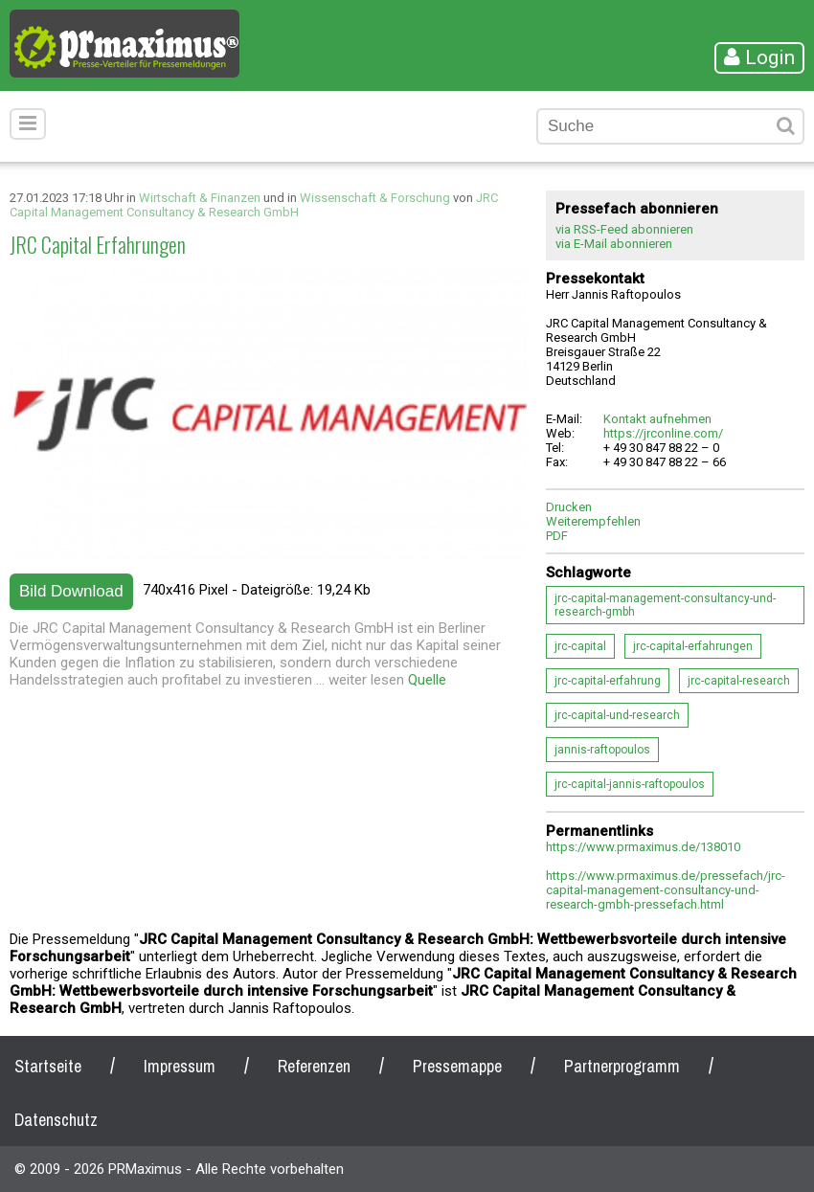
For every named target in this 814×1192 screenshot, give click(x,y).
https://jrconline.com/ (663, 433)
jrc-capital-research (739, 680)
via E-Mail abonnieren (613, 243)
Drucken (569, 507)
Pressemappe (457, 1066)
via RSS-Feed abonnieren (624, 229)
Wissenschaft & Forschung (375, 198)
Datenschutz (56, 1120)
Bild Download (71, 591)
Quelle (427, 679)
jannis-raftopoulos (602, 749)
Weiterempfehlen (593, 521)
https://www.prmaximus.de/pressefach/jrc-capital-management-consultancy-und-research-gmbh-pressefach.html (665, 889)
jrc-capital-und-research (617, 715)
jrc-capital (580, 646)
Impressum (179, 1066)
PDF (557, 536)
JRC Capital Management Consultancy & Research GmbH (254, 205)
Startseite (47, 1066)
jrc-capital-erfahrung (607, 680)
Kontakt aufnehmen (657, 419)
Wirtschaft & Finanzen (199, 198)
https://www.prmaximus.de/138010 (643, 847)
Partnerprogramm (622, 1066)
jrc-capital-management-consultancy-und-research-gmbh (665, 605)
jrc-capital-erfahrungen (693, 646)
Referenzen (314, 1066)
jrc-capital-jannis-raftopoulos (629, 784)
